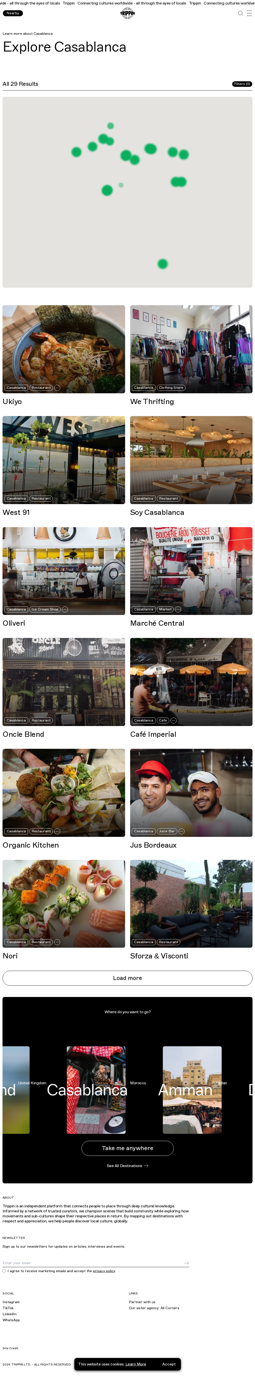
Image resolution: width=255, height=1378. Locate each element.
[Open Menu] (249, 13)
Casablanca (43, 34)
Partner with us (142, 1302)
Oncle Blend (23, 734)
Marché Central (157, 623)
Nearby (13, 13)
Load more (127, 978)
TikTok (8, 1308)
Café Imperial (153, 734)
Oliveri (14, 623)
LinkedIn (10, 1314)
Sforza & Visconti (159, 955)
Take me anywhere (127, 1148)
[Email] (93, 1263)
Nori (10, 955)
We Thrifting (152, 401)
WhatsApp (11, 1320)
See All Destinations (127, 1165)
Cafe (163, 720)
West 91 (16, 512)
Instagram (11, 1302)
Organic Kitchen (31, 845)
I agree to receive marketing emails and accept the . (62, 1271)
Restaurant (41, 388)
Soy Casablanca (157, 512)
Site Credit (10, 1348)
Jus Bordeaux (153, 845)
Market (165, 609)
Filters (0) (242, 84)
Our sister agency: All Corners (154, 1308)
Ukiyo (12, 401)
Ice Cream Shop (45, 609)
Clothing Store (171, 388)
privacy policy (104, 1271)
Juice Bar (167, 831)
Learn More (135, 1364)
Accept (169, 1364)
